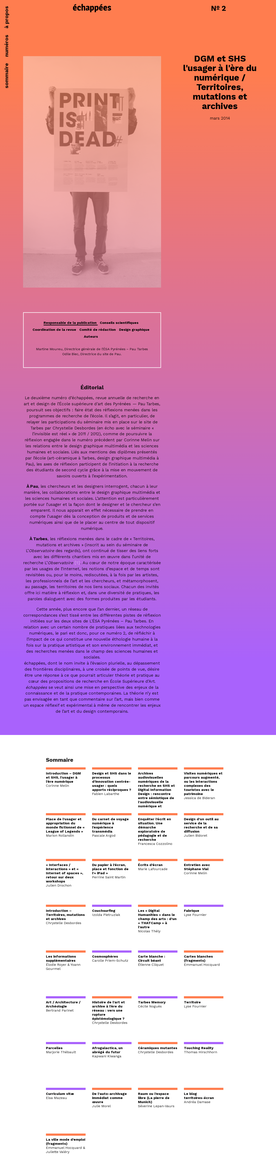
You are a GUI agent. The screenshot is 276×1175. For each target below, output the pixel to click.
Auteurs (91, 336)
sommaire (6, 75)
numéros (6, 46)
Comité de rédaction (97, 330)
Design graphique (134, 330)
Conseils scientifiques (119, 323)
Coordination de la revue (54, 330)
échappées (92, 8)
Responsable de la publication (71, 323)
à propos (6, 17)
